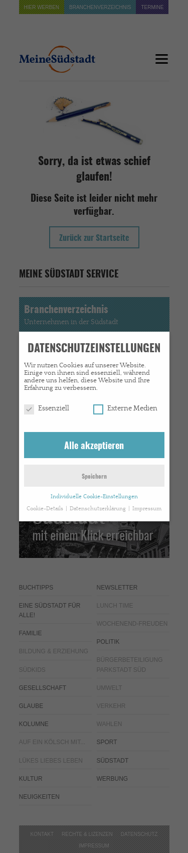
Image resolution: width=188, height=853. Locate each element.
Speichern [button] (94, 472)
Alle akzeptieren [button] (94, 441)
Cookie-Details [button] (46, 504)
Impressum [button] (146, 504)
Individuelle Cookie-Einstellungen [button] (94, 492)
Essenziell (46, 404)
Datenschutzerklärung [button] (98, 504)
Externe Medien (125, 404)
